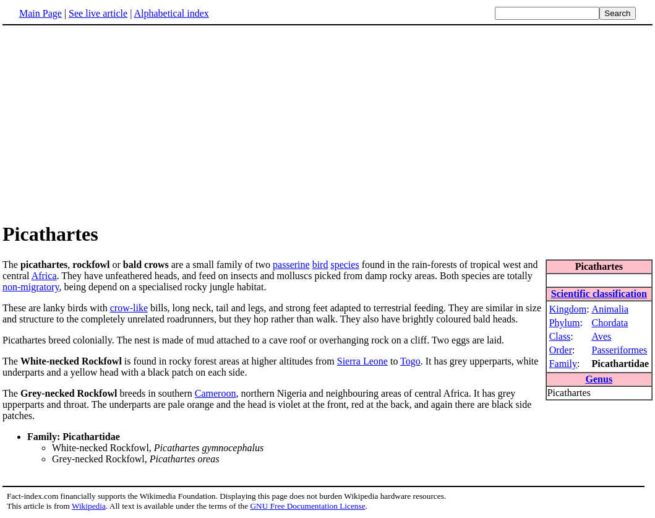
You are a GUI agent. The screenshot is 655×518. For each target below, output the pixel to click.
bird (320, 264)
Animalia (610, 309)
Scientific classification (599, 293)
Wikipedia (89, 506)
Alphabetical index (171, 13)
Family (563, 363)
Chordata (610, 322)
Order (560, 350)
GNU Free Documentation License (307, 506)
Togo (410, 361)
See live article (98, 13)
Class (560, 336)
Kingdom (567, 309)
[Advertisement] (328, 123)
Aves (602, 336)
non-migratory (30, 287)
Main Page (40, 13)
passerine (291, 264)
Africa (44, 275)
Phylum (564, 322)
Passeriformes (620, 350)
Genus (599, 379)
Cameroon (215, 393)
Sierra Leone (362, 361)
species (344, 264)
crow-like (129, 308)
